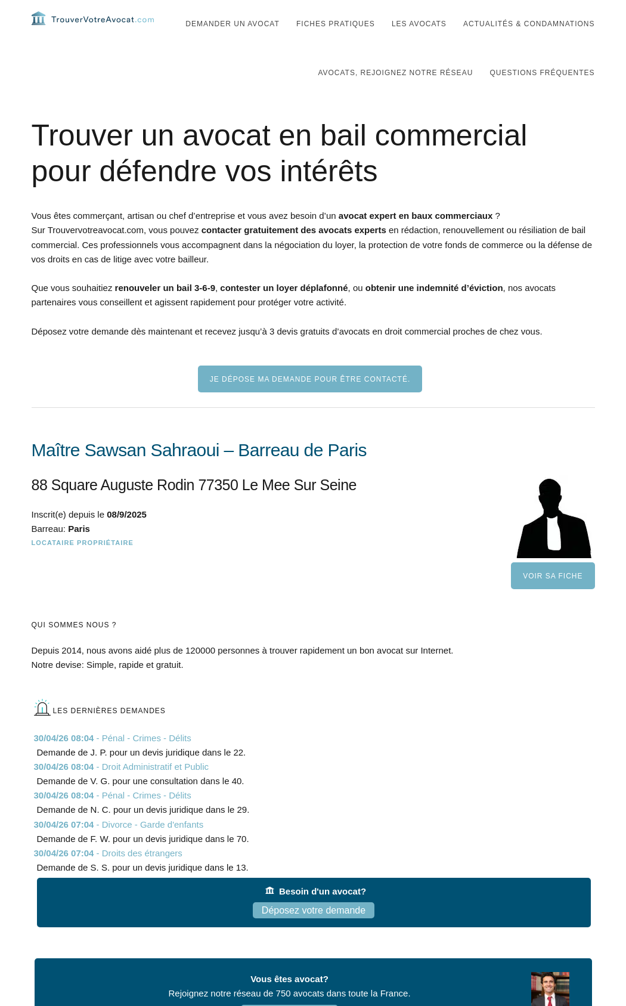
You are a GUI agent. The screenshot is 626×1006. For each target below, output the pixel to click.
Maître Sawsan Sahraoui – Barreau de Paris (199, 474)
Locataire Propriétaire (83, 566)
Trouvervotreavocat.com (103, 30)
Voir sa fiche (552, 600)
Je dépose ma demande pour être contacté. (310, 403)
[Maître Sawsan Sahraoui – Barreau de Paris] (313, 537)
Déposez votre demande (313, 934)
